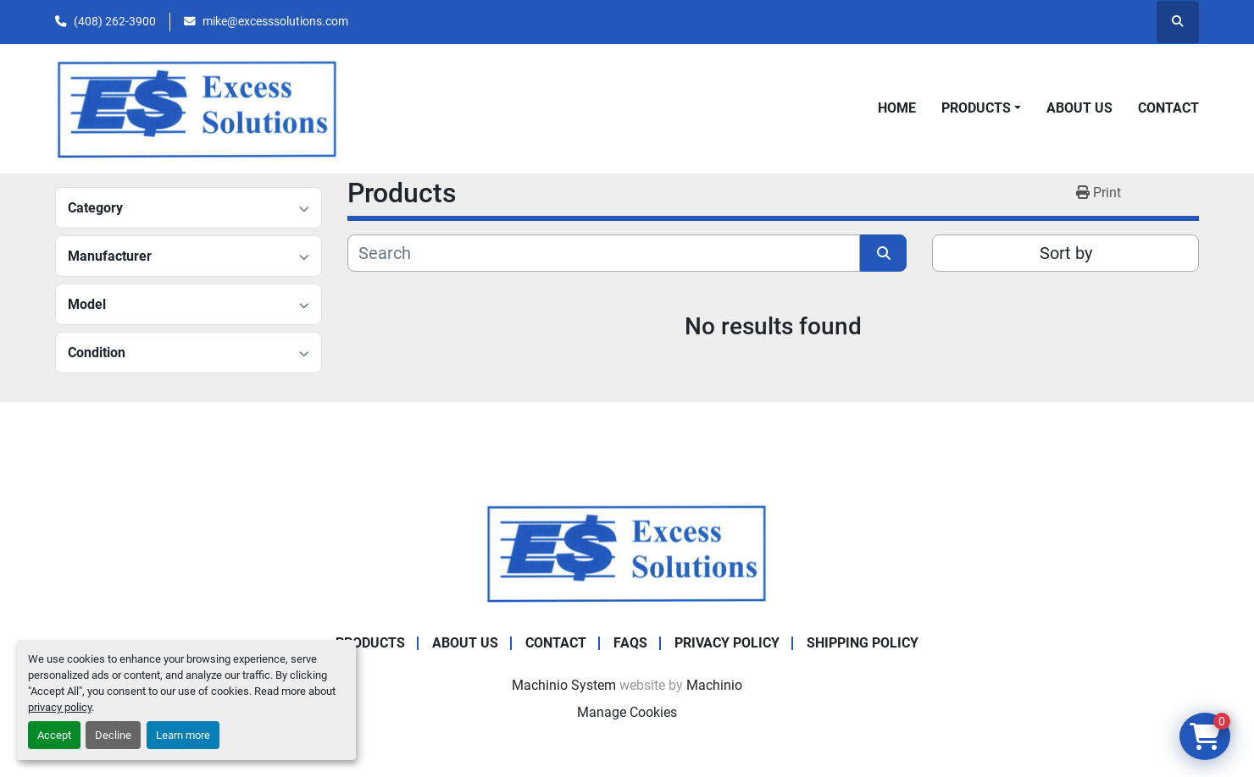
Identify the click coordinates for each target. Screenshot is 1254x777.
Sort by (1066, 253)
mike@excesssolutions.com (275, 21)
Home (897, 108)
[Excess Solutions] (627, 552)
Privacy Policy (727, 643)
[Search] (603, 253)
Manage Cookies (627, 712)
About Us (1079, 108)
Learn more (183, 735)
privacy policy (60, 707)
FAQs (630, 643)
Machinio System (564, 685)
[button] (981, 108)
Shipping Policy (862, 643)
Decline (113, 735)
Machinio (714, 685)
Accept (54, 735)
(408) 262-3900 (115, 21)
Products (976, 108)
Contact (1168, 108)
